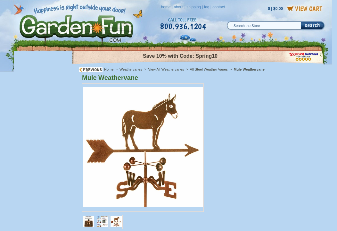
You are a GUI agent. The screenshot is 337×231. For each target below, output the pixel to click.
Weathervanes (130, 69)
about (178, 7)
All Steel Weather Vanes (209, 69)
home (166, 7)
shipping (193, 7)
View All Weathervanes (166, 69)
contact (218, 7)
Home (108, 69)
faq (207, 7)
